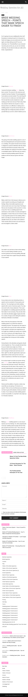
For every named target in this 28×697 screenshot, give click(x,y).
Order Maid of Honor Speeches (9, 593)
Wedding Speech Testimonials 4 (10, 613)
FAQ (3, 563)
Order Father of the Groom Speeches (11, 588)
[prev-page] (2, 478)
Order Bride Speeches (7, 584)
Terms (3, 604)
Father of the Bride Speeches (9, 566)
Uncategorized (5, 684)
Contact (4, 561)
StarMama (11, 418)
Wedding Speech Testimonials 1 (10, 606)
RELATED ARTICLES (7, 452)
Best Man (4, 666)
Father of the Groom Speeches (9, 568)
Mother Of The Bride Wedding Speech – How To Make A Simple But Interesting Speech (13, 532)
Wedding (4, 686)
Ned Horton (11, 136)
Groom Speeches (6, 572)
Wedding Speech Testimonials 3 (10, 611)
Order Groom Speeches (8, 590)
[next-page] (5, 478)
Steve (10, 245)
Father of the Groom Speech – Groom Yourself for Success (13, 528)
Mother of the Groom (7, 682)
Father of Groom (6, 673)
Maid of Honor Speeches (8, 575)
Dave (10, 296)
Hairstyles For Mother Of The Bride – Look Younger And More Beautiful (14, 537)
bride (7, 421)
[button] (2, 2)
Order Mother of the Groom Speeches (11, 597)
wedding (6, 362)
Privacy (4, 599)
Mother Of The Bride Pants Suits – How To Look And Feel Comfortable (13, 542)
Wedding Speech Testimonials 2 (10, 608)
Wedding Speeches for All (8, 622)
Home (2, 12)
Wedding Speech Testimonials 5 (10, 615)
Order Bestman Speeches (8, 581)
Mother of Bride (6, 679)
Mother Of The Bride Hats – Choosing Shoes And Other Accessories (13, 546)
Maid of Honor (5, 677)
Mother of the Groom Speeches (10, 579)
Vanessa (11, 86)
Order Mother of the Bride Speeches (11, 595)
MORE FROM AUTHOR (18, 452)
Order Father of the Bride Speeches (11, 586)
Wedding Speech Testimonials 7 (10, 620)
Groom (4, 675)
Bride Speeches (6, 559)
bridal (17, 90)
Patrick (10, 196)
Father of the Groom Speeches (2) (10, 570)
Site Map (4, 602)
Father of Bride (6, 670)
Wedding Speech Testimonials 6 (10, 617)
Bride (6, 12)
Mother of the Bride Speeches (9, 577)
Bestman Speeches (7, 557)
